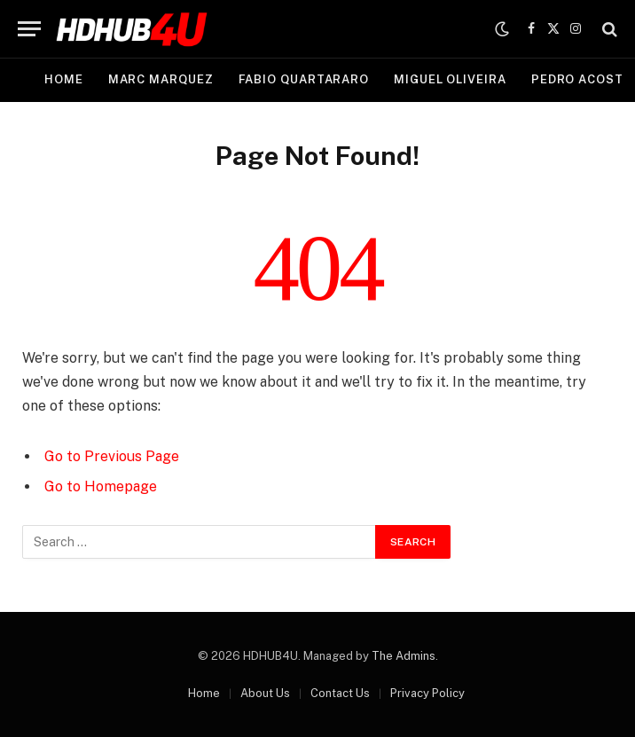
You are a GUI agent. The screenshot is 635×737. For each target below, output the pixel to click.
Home (63, 79)
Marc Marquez (161, 79)
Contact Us (340, 693)
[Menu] (29, 29)
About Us (265, 693)
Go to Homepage (100, 486)
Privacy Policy (427, 693)
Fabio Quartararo (304, 79)
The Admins (403, 656)
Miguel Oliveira (450, 79)
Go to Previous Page (111, 456)
